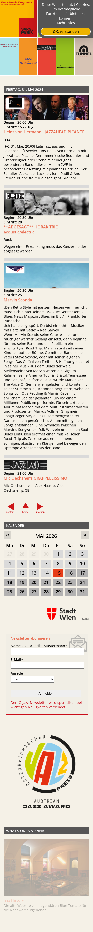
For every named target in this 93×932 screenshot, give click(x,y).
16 (70, 573)
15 (58, 573)
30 (46, 554)
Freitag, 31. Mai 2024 (24, 89)
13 (33, 573)
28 (21, 554)
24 (82, 582)
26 (21, 592)
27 (9, 554)
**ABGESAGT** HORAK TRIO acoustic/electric (31, 232)
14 (46, 573)
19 (21, 582)
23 (70, 582)
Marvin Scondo (18, 303)
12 (21, 573)
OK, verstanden (66, 31)
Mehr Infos (66, 22)
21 (46, 582)
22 (58, 582)
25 (9, 592)
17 (82, 573)
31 (82, 592)
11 (9, 573)
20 (33, 582)
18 (9, 582)
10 (82, 563)
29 (33, 554)
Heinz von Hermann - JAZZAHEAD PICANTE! (44, 132)
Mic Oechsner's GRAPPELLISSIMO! (36, 481)
